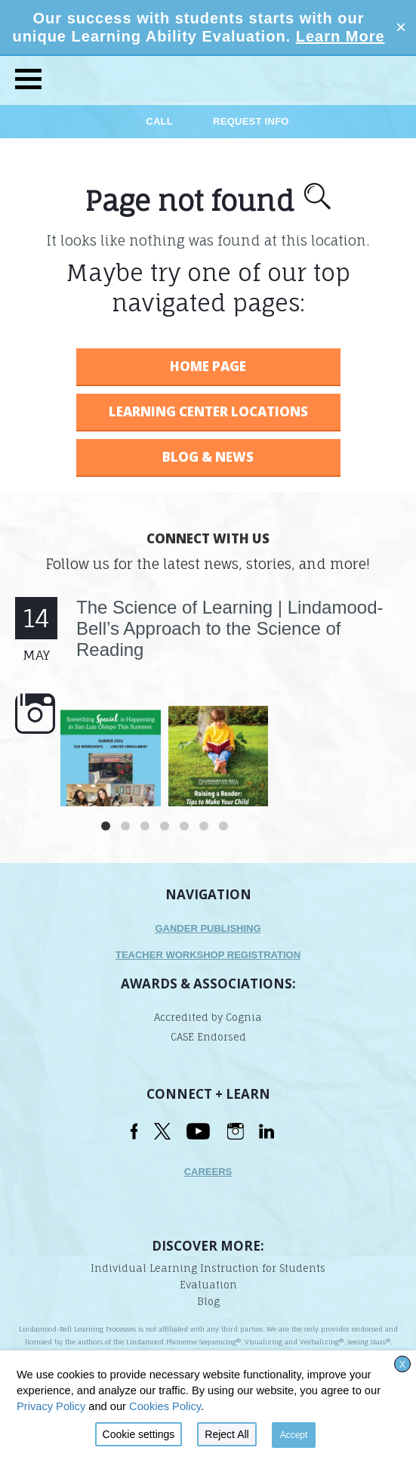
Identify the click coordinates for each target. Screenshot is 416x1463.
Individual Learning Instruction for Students (208, 1268)
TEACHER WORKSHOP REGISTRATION (208, 955)
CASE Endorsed (208, 1037)
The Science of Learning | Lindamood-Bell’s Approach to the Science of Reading (230, 628)
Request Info (251, 121)
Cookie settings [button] (139, 1434)
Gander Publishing (207, 928)
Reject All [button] (226, 1434)
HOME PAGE (208, 366)
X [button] (402, 1364)
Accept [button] (294, 1435)
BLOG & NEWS (208, 457)
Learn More (340, 36)
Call (160, 121)
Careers (208, 1172)
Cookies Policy (165, 1406)
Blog (208, 1301)
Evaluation (208, 1285)
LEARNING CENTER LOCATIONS (208, 411)
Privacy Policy (51, 1406)
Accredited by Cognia (208, 1017)
